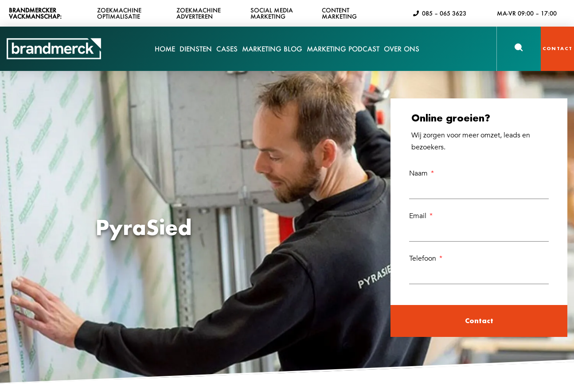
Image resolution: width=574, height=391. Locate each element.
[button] (519, 47)
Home (165, 48)
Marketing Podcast (343, 48)
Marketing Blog (272, 48)
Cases (227, 54)
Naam (419, 173)
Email (418, 216)
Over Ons (401, 54)
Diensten (196, 54)
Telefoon (423, 258)
